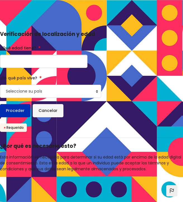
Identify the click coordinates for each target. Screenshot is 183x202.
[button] (171, 190)
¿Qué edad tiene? (18, 48)
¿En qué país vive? (19, 78)
